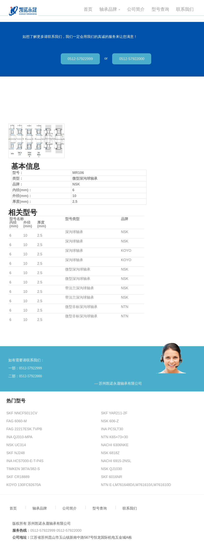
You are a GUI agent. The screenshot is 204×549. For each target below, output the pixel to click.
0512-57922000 (131, 59)
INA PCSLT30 (112, 429)
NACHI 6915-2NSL (116, 461)
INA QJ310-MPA (19, 437)
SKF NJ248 (15, 453)
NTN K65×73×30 (114, 437)
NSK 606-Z (110, 421)
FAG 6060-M (16, 421)
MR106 (15, 269)
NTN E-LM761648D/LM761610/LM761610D (136, 485)
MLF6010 (17, 260)
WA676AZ (17, 316)
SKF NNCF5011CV (21, 413)
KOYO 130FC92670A (23, 485)
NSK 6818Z (110, 453)
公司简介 (136, 9)
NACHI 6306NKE (114, 445)
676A (13, 307)
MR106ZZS (18, 232)
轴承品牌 (109, 9)
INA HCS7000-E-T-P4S (24, 461)
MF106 (15, 288)
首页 (88, 9)
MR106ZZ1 (18, 279)
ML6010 (15, 251)
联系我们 (185, 9)
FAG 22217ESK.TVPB (24, 429)
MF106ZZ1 (18, 297)
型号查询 (160, 9)
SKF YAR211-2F (114, 413)
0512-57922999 (80, 59)
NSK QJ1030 (111, 469)
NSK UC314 (16, 445)
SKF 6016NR (111, 477)
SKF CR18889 (17, 477)
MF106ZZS (18, 241)
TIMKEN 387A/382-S (23, 469)
